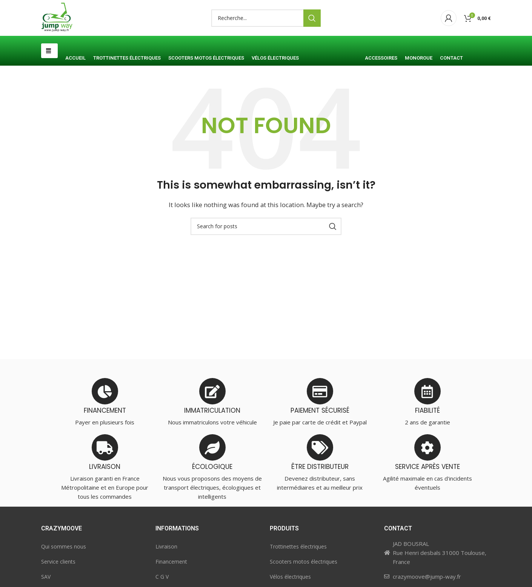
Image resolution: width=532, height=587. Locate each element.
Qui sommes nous (63, 572)
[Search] (266, 31)
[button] (49, 77)
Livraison (166, 572)
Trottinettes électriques (298, 572)
